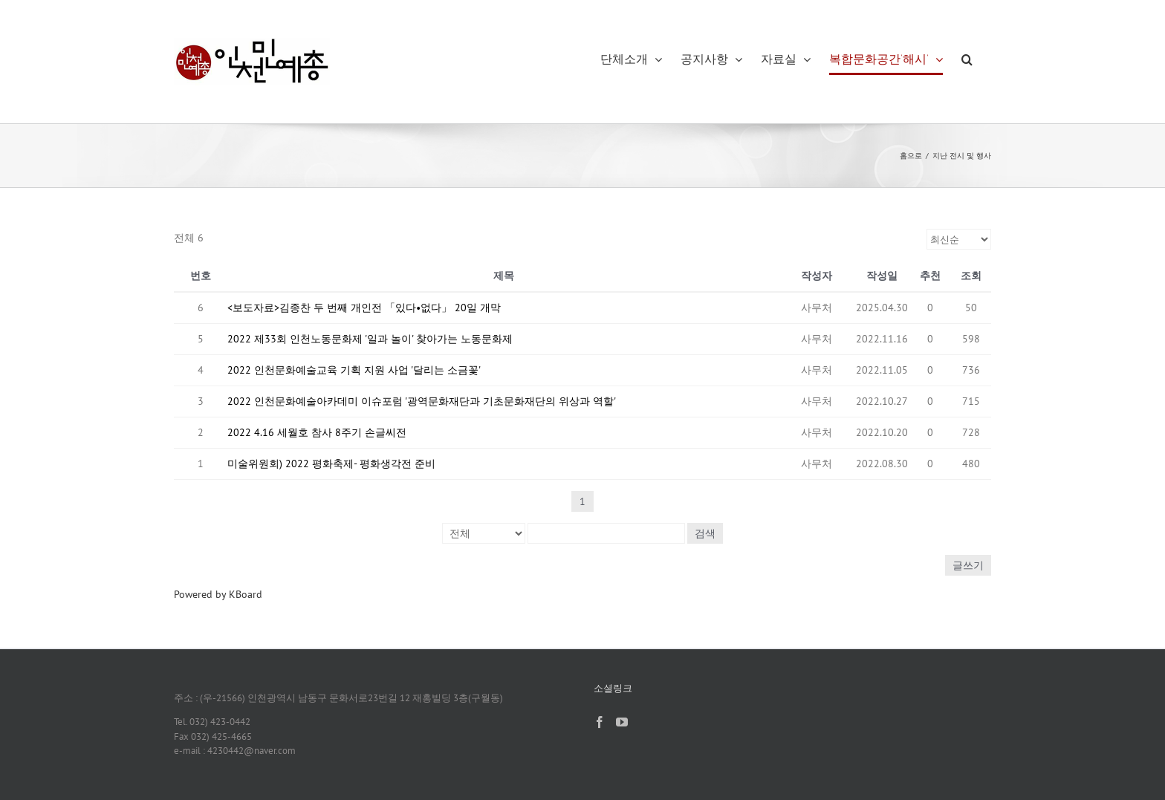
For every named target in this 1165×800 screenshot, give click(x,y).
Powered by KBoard (218, 594)
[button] (967, 59)
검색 (705, 533)
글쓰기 (968, 565)
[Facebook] (600, 722)
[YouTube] (622, 722)
